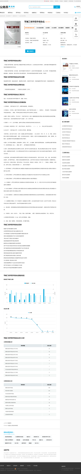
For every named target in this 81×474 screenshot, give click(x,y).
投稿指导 (65, 1)
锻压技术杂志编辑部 (66, 156)
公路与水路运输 (26, 439)
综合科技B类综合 (8, 436)
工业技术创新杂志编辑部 (67, 171)
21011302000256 (24, 468)
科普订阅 (56, 1)
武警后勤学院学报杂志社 (67, 146)
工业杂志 (58, 12)
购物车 (47, 1)
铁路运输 (18, 439)
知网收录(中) (15, 15)
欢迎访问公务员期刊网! (4, 1)
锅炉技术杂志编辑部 (66, 174)
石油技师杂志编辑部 (66, 162)
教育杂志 (10, 12)
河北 (48, 40)
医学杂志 (18, 12)
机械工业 (28, 436)
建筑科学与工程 (8, 443)
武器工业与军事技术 (9, 439)
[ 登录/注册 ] (71, 1)
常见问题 (35, 465)
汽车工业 (34, 439)
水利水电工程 (49, 439)
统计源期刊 (61, 27)
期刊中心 (52, 1)
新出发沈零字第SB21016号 (12, 470)
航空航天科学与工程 (46, 436)
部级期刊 (68, 27)
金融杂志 (34, 12)
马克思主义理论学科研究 (11, 425)
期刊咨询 (15, 465)
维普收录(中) (69, 44)
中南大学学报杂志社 (66, 134)
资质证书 (8, 465)
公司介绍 (2, 465)
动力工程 (16, 443)
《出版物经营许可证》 (13, 452)
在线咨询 (78, 7)
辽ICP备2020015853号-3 (9, 468)
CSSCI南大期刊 (40, 27)
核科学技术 (24, 443)
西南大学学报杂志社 (66, 143)
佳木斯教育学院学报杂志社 (67, 126)
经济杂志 (26, 12)
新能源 (30, 443)
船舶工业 (41, 439)
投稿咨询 (31, 51)
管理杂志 (42, 12)
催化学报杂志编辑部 (66, 168)
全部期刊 (78, 12)
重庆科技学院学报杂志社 (67, 129)
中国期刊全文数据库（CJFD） (24, 89)
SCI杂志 (61, 1)
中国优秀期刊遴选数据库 (10, 89)
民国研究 (7, 423)
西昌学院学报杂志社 (66, 137)
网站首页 (2, 12)
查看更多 (63, 46)
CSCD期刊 (54, 27)
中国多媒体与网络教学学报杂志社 (68, 140)
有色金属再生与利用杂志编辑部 (68, 165)
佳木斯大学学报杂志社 (66, 131)
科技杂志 (50, 12)
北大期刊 (48, 27)
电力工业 (36, 443)
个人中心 (29, 465)
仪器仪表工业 (36, 436)
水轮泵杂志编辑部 (65, 177)
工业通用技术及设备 (19, 436)
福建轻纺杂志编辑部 (66, 159)
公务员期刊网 (8, 15)
